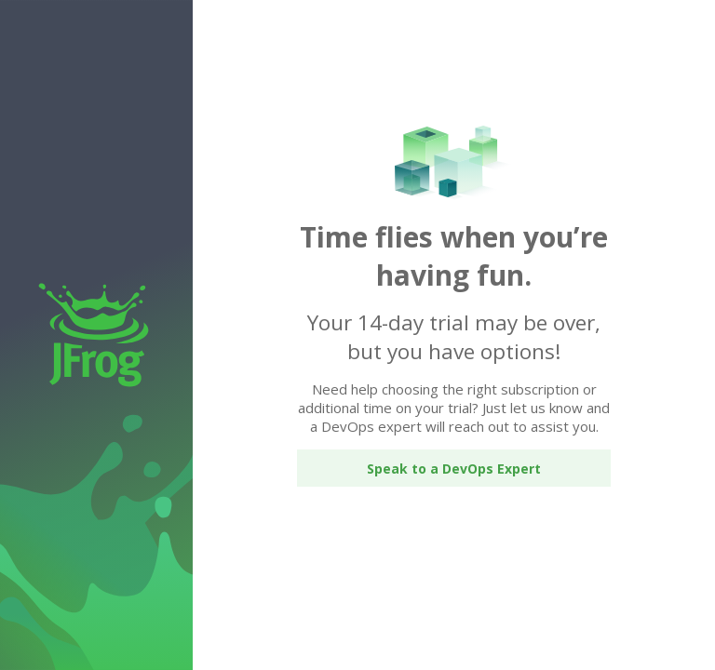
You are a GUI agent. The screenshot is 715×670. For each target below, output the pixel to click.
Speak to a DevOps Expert (454, 468)
